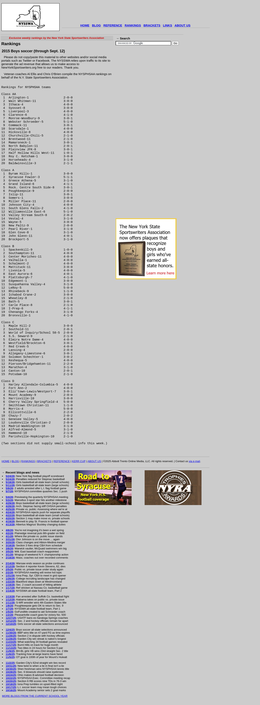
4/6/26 (9, 530)
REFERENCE (112, 25)
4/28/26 (10, 506)
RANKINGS (133, 25)
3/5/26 (9, 551)
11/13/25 (11, 647)
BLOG (96, 25)
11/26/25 (11, 635)
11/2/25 (10, 662)
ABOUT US (182, 25)
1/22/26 (10, 581)
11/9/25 (10, 651)
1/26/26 (10, 578)
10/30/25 (11, 668)
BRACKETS (151, 25)
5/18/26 (10, 482)
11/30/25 (11, 632)
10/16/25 (11, 690)
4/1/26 (9, 536)
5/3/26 (9, 500)
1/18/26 (10, 584)
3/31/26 (10, 539)
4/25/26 (10, 509)
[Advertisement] (136, 13)
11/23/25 (11, 641)
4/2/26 (9, 533)
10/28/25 (11, 671)
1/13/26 (10, 596)
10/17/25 (11, 687)
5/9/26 (9, 488)
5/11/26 (10, 485)
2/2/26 (9, 572)
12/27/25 (11, 617)
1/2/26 (9, 614)
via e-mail (194, 461)
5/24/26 (10, 476)
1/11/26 (10, 602)
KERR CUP (79, 461)
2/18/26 (10, 557)
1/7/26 (9, 608)
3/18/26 (10, 545)
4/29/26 (10, 503)
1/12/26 (10, 599)
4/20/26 (10, 518)
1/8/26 (9, 605)
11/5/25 (10, 657)
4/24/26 (10, 512)
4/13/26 (10, 524)
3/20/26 (10, 542)
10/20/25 (11, 681)
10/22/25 (11, 678)
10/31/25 (11, 665)
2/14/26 (10, 563)
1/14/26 (10, 590)
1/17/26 (10, 587)
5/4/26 (9, 497)
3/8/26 (9, 548)
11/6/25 (10, 654)
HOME (84, 25)
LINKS (167, 25)
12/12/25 (11, 620)
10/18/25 (11, 684)
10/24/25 (11, 675)
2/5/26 (9, 569)
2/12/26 (10, 566)
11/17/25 (11, 644)
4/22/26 (10, 515)
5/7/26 (9, 491)
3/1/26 (9, 554)
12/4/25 (10, 629)
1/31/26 (10, 575)
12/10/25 (11, 623)
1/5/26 (9, 611)
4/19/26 (10, 521)
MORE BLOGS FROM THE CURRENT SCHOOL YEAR (34, 695)
